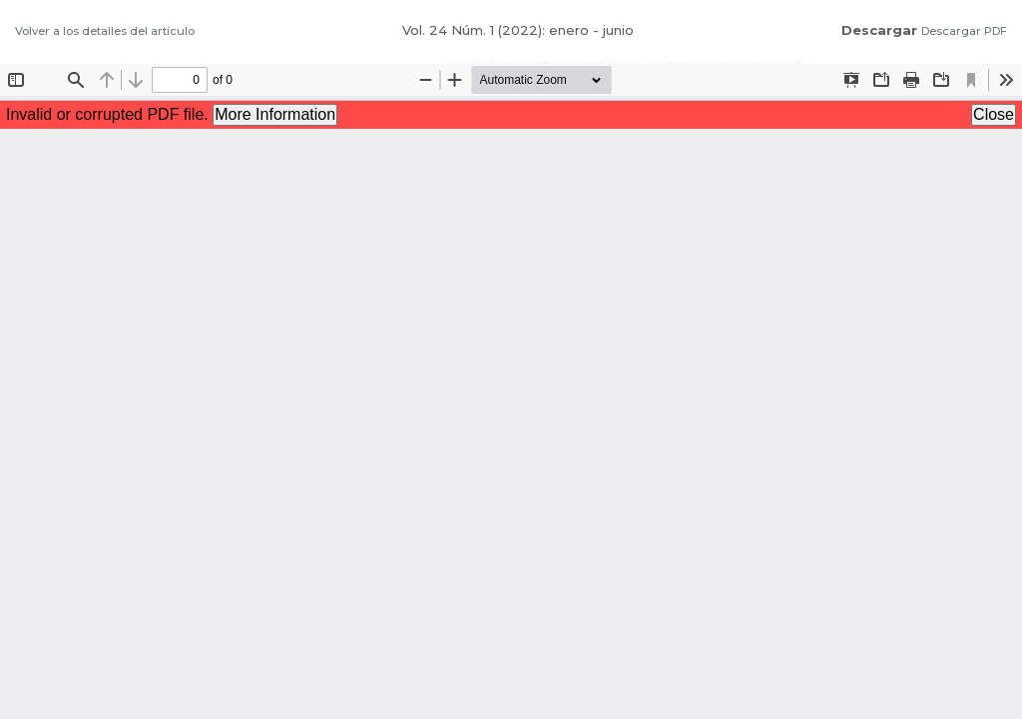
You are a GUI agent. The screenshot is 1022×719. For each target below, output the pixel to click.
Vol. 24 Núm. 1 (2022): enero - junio (518, 30)
